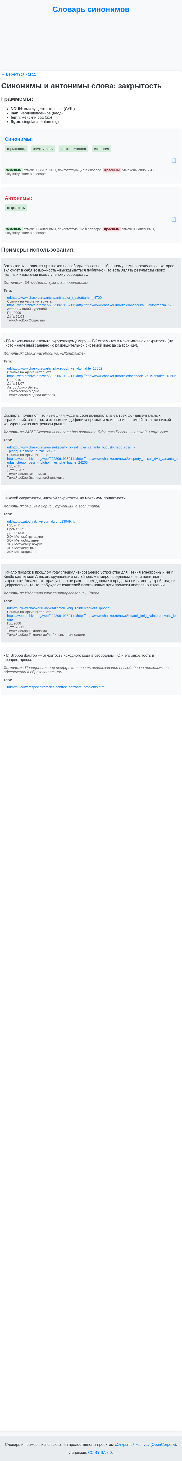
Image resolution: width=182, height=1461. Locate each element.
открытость (16, 208)
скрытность (16, 149)
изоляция (101, 149)
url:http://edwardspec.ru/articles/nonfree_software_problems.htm (55, 687)
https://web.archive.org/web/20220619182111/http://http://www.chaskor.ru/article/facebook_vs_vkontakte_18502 (91, 376)
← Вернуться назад (18, 74)
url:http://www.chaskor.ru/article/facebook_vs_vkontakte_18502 (54, 368)
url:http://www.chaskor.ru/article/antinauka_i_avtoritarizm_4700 (54, 297)
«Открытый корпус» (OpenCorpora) (145, 1445)
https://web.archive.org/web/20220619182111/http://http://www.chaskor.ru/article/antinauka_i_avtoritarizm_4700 (91, 305)
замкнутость (43, 149)
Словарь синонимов (91, 9)
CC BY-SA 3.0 (100, 1453)
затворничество (73, 149)
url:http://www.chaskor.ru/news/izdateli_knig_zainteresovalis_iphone (58, 608)
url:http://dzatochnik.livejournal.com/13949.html (42, 521)
